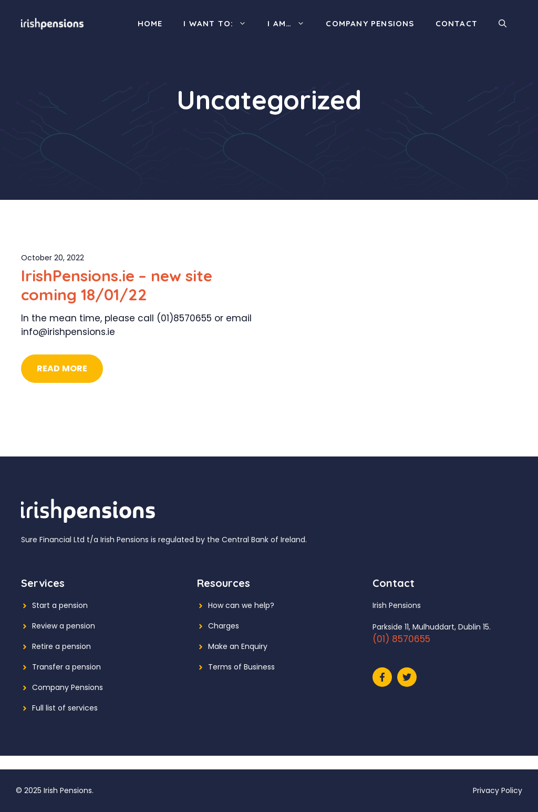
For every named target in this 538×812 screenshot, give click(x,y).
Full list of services (65, 708)
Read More (62, 368)
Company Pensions (370, 23)
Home (150, 23)
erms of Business (244, 667)
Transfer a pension (66, 667)
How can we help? (241, 605)
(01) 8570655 (401, 639)
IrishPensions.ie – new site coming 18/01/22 (116, 285)
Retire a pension (61, 646)
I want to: (220, 24)
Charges (223, 626)
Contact (457, 23)
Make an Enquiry (237, 646)
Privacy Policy (497, 790)
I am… (291, 24)
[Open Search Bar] (502, 24)
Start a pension (60, 605)
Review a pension (63, 626)
